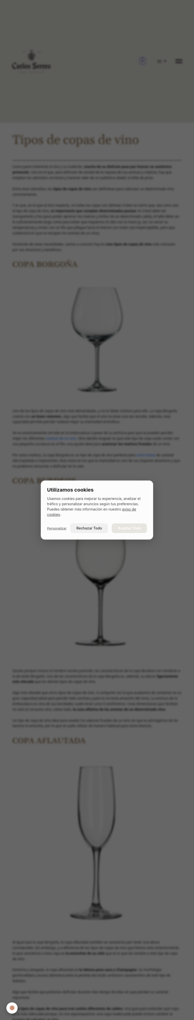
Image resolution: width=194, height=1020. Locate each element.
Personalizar (56, 528)
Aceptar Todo (129, 528)
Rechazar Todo (89, 528)
